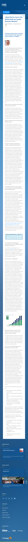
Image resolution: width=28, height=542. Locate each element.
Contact (4, 510)
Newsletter (5, 512)
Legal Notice (5, 508)
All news (6, 12)
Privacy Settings (6, 517)
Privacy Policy (5, 515)
